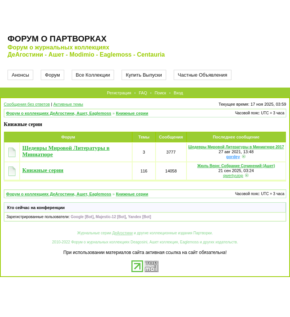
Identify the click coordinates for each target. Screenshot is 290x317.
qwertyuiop (233, 175)
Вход (178, 93)
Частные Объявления (202, 75)
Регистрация (119, 93)
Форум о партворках (57, 38)
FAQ (143, 93)
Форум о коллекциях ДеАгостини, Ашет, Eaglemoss (58, 113)
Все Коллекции (93, 75)
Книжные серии (132, 113)
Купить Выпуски (144, 75)
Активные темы (68, 104)
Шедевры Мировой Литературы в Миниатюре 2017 (236, 147)
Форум (52, 75)
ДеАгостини (122, 233)
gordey (233, 156)
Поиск (160, 93)
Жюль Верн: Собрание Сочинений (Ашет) (236, 166)
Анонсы (20, 75)
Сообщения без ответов (27, 104)
